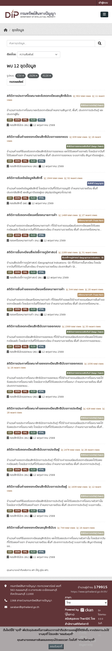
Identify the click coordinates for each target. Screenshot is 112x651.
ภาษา (68, 597)
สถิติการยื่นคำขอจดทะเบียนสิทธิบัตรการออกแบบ (38, 136)
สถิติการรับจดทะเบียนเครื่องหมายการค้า (32, 215)
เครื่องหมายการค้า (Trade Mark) (91, 220)
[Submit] (100, 43)
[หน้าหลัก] (6, 30)
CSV (10, 119)
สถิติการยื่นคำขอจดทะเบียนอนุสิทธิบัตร (32, 527)
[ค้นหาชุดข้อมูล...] (51, 43)
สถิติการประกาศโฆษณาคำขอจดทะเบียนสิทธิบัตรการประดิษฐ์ (45, 408)
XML (25, 119)
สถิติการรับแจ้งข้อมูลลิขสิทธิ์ (25, 178)
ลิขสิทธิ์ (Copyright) (96, 183)
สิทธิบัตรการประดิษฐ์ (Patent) (92, 105)
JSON (17, 119)
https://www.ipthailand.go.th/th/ (89, 592)
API (33, 570)
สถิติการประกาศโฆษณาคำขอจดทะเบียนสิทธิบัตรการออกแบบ (45, 363)
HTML (41, 119)
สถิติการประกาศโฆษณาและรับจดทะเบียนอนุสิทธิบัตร (39, 95)
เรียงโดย (11, 54)
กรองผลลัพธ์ (16, 82)
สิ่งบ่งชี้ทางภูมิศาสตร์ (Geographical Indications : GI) (83, 257)
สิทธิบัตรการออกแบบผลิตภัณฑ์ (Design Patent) (85, 146)
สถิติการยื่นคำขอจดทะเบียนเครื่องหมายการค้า (36, 289)
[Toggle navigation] (104, 14)
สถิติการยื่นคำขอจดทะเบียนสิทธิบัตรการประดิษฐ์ (37, 486)
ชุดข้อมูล (18, 30)
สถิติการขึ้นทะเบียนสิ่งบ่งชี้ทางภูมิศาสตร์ (32, 252)
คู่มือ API (44, 570)
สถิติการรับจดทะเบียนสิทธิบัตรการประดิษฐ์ (33, 449)
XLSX (33, 119)
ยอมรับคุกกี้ (56, 646)
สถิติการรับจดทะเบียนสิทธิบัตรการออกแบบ (34, 326)
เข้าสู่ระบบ (103, 3)
